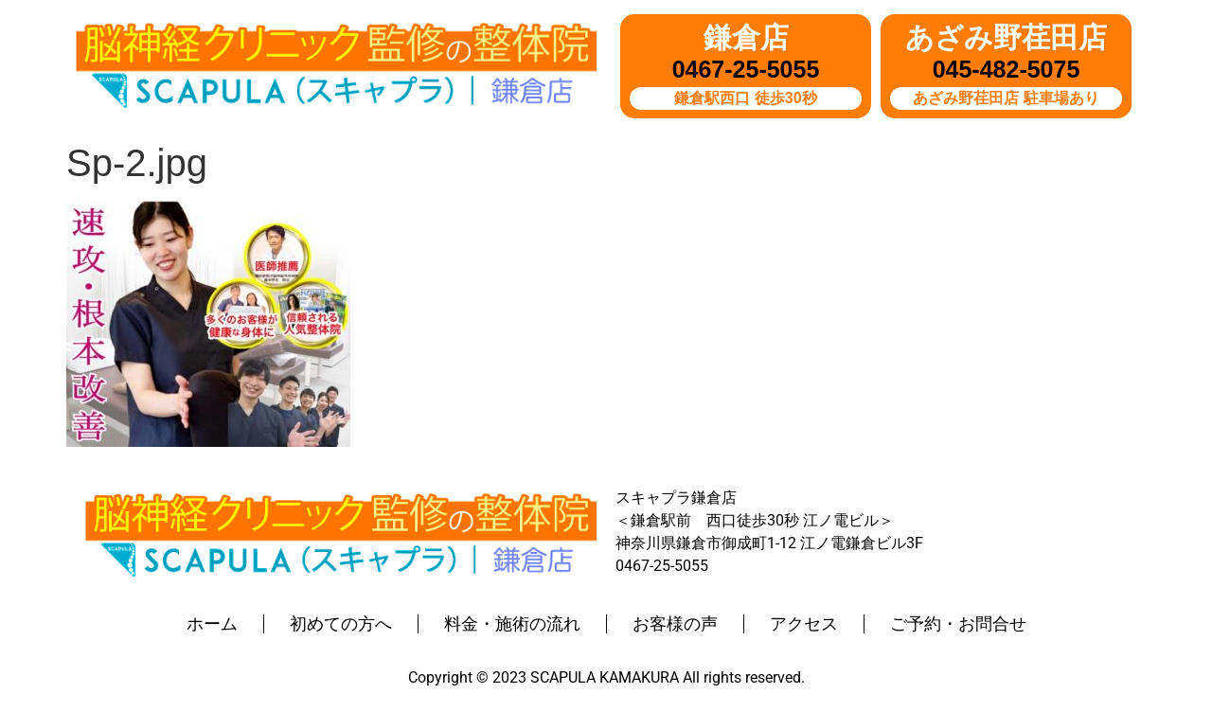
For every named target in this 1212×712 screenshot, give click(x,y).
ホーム (212, 623)
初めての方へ (341, 623)
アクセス (804, 623)
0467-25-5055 (746, 69)
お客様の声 (675, 623)
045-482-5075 (1006, 69)
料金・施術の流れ (512, 623)
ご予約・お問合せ (958, 623)
